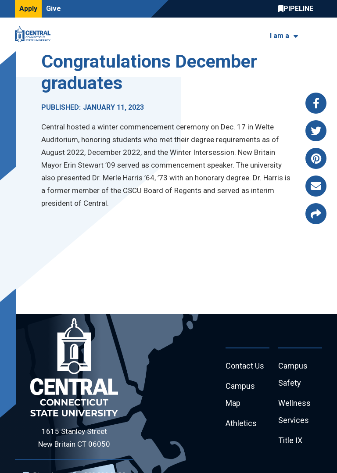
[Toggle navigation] (316, 34)
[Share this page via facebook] (315, 103)
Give (53, 8)
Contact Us (245, 365)
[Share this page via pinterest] (315, 158)
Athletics (241, 423)
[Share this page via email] (315, 186)
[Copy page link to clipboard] (315, 213)
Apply (28, 8)
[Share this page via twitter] (315, 130)
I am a (279, 36)
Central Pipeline (298, 9)
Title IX (290, 440)
